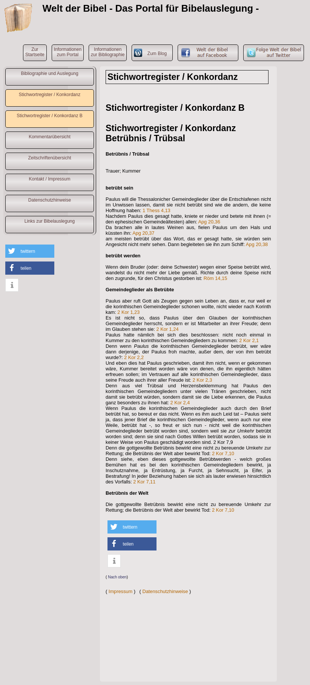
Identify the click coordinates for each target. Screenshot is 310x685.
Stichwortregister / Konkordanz (49, 94)
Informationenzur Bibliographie (107, 52)
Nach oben (117, 577)
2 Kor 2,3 (202, 380)
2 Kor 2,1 (249, 340)
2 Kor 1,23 (128, 312)
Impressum (120, 591)
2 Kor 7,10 (223, 453)
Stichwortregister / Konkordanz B (50, 115)
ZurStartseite (35, 52)
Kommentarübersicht (50, 136)
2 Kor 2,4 (180, 402)
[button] (29, 251)
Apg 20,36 (209, 222)
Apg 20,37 (143, 233)
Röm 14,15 (215, 278)
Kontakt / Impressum (49, 179)
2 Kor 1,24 (167, 329)
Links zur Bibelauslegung (50, 221)
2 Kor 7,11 (144, 482)
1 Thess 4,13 (156, 210)
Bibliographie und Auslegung (49, 73)
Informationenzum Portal (67, 52)
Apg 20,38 (257, 244)
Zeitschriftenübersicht (49, 158)
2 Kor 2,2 (134, 357)
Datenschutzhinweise (49, 200)
